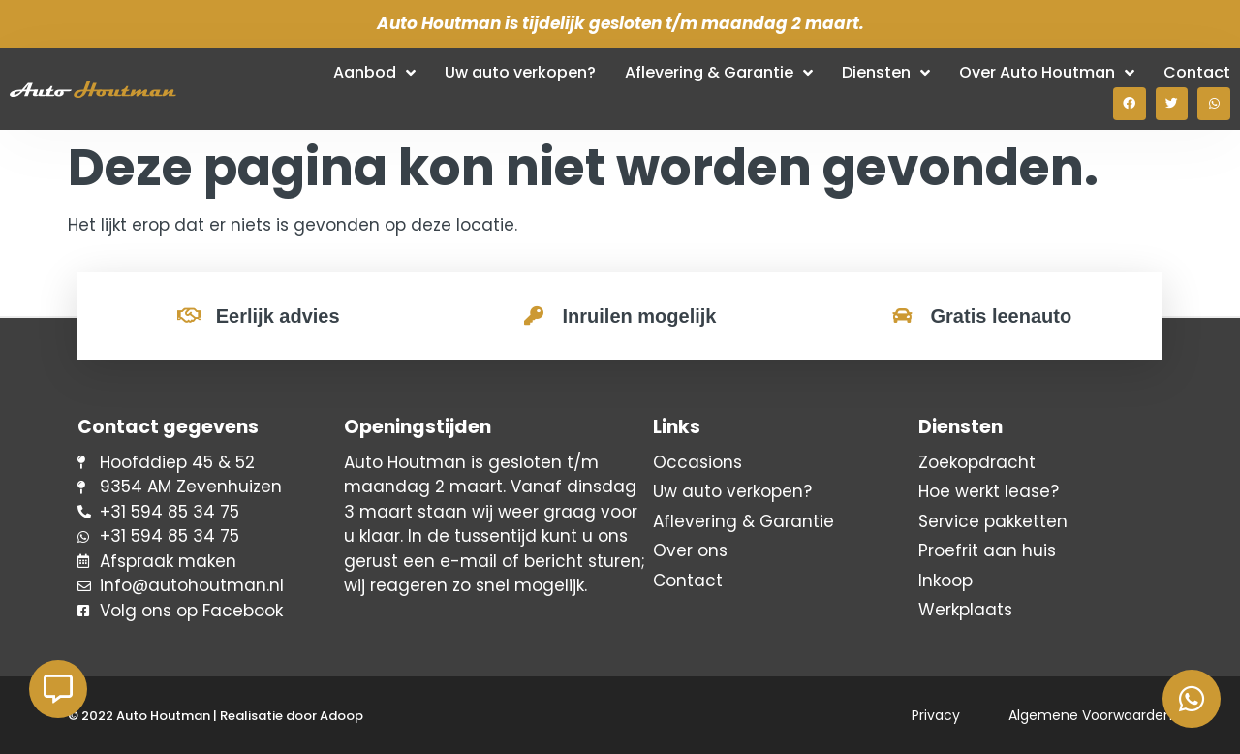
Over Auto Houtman (1046, 72)
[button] (1129, 103)
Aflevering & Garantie (719, 72)
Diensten (886, 72)
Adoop (341, 716)
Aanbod (374, 72)
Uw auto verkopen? (520, 72)
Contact (1196, 72)
